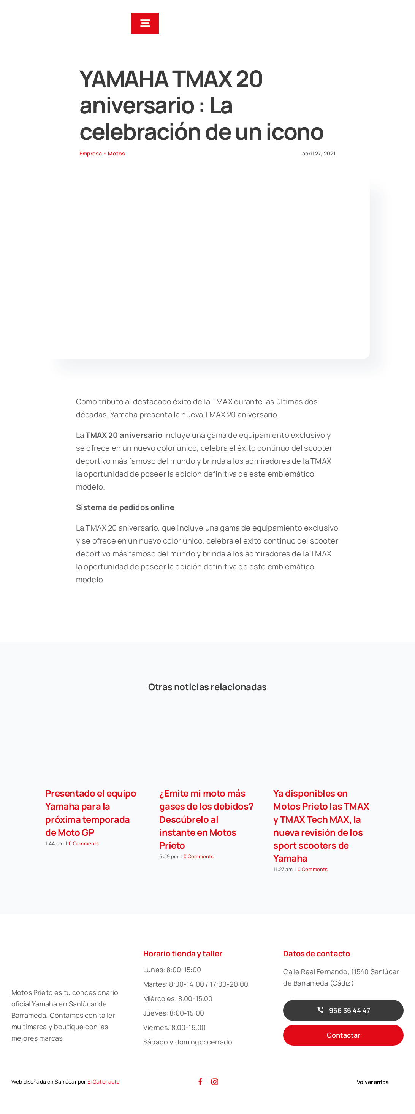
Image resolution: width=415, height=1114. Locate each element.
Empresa (90, 153)
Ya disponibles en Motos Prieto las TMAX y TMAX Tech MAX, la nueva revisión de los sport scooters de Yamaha (321, 825)
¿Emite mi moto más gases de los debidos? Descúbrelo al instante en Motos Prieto (206, 819)
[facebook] (200, 1081)
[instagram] (214, 1081)
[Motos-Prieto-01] (44, 11)
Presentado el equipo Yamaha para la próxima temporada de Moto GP (90, 812)
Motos (116, 153)
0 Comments (84, 843)
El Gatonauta (103, 1081)
